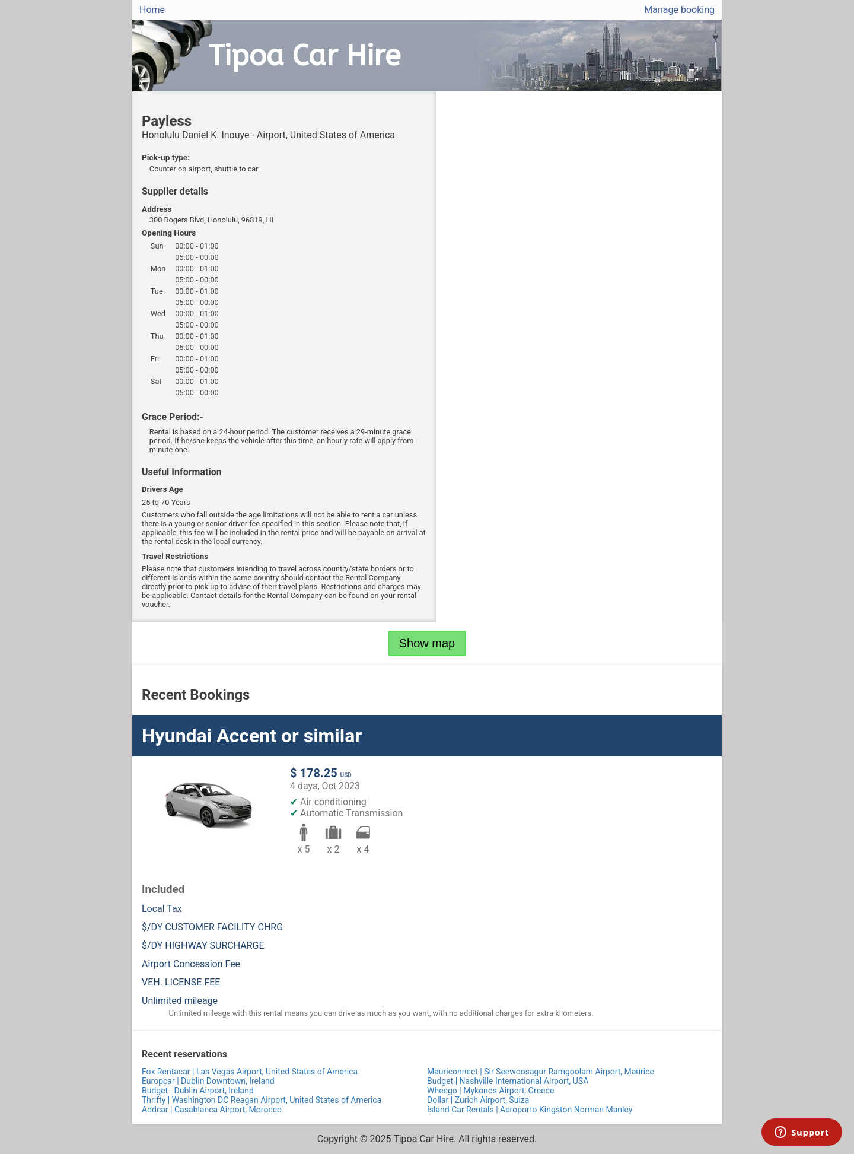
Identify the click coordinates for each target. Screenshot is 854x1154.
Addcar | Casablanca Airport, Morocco (212, 1109)
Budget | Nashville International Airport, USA (507, 1081)
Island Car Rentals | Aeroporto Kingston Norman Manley (529, 1109)
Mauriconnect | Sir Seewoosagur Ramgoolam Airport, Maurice (540, 1071)
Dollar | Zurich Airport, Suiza (478, 1100)
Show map (427, 643)
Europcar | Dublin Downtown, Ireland (208, 1081)
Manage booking (679, 9)
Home (152, 9)
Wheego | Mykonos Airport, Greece (490, 1090)
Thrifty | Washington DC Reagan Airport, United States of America (261, 1100)
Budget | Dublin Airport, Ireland (198, 1090)
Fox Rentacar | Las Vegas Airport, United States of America (250, 1071)
